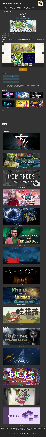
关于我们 (14, 433)
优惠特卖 (28, 8)
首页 (2, 11)
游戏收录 (23, 433)
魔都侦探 (17, 429)
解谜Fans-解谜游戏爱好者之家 (11, 3)
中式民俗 (26, 7)
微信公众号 (34, 433)
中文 (28, 18)
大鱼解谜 (11, 7)
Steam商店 (11, 82)
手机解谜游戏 (9, 428)
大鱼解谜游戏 (3, 428)
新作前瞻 (13, 8)
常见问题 (19, 433)
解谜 (18, 18)
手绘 (21, 18)
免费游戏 (20, 8)
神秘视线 (26, 428)
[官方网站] (15, 33)
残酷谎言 (40, 428)
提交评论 (4, 124)
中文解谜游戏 (15, 428)
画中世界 (6, 11)
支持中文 (5, 8)
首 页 (5, 7)
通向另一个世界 (23, 429)
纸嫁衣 (35, 428)
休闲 (25, 18)
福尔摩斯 (29, 429)
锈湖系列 (31, 428)
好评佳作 (33, 7)
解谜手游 (19, 7)
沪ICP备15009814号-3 (42, 433)
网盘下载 (11, 76)
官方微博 (28, 433)
